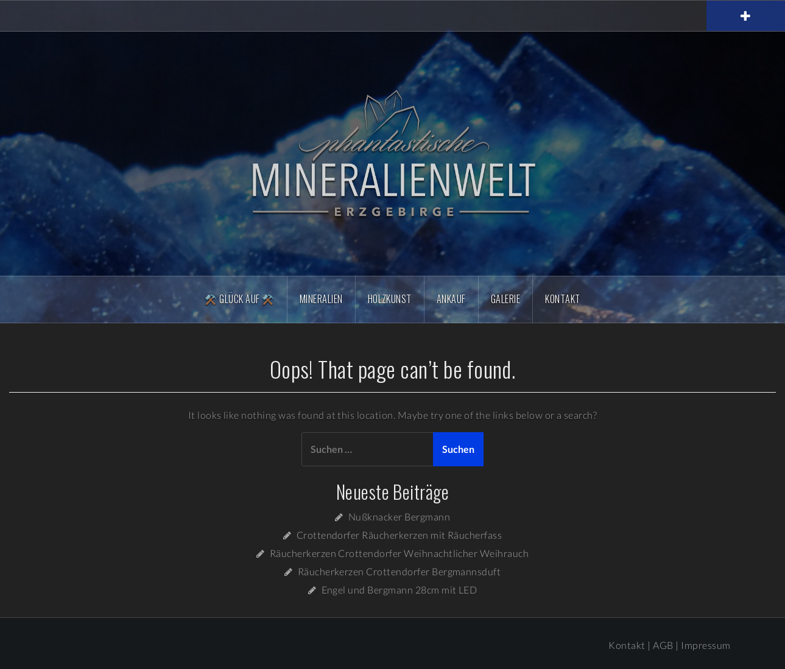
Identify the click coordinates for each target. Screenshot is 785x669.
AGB (663, 645)
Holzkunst (390, 299)
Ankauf (451, 299)
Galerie (505, 299)
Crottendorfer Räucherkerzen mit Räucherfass (399, 535)
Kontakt (562, 299)
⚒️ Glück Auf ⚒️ (239, 299)
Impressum (705, 645)
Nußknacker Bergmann (399, 516)
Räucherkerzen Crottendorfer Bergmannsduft (399, 571)
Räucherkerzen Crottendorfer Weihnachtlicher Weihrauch (399, 553)
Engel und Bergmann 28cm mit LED (399, 589)
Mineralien (321, 299)
